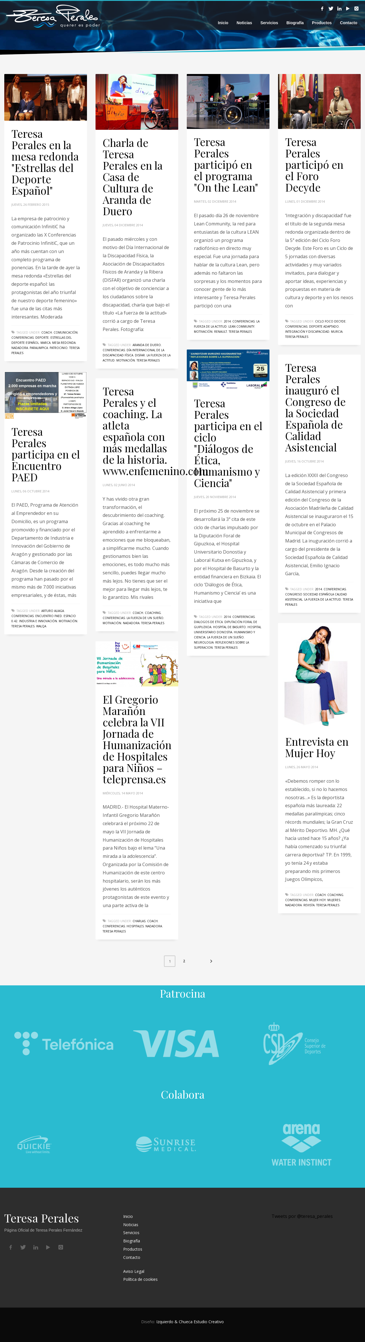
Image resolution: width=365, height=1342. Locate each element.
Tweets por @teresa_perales (302, 1216)
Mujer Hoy (317, 900)
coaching (153, 613)
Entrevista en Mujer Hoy (316, 747)
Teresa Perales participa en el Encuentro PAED (45, 454)
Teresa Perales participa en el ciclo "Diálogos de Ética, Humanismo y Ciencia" (228, 443)
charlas (139, 921)
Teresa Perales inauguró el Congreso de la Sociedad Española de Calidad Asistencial (315, 407)
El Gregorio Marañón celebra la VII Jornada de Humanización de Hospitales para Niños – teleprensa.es (137, 739)
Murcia (336, 332)
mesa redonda (64, 343)
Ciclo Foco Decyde (330, 321)
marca (45, 343)
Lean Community (241, 326)
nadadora (19, 348)
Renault (220, 332)
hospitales (135, 926)
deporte (42, 338)
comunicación (66, 332)
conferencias (22, 338)
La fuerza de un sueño (225, 637)
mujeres (333, 900)
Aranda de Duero (147, 345)
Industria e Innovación (38, 621)
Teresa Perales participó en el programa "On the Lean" (226, 164)
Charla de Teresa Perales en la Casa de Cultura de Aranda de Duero (133, 176)
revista (309, 905)
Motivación (125, 360)
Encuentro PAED (48, 616)
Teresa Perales (148, 360)
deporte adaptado (324, 326)
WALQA (41, 626)
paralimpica (39, 348)
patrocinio (59, 348)
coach (46, 332)
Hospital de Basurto (229, 627)
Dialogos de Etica (208, 622)
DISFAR (140, 355)
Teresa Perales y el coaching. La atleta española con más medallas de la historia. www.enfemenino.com (155, 431)
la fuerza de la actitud (322, 599)
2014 (227, 321)
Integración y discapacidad (307, 332)
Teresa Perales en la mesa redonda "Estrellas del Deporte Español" (45, 161)
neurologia (204, 642)
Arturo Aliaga (52, 611)
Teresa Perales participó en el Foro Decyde (314, 164)
